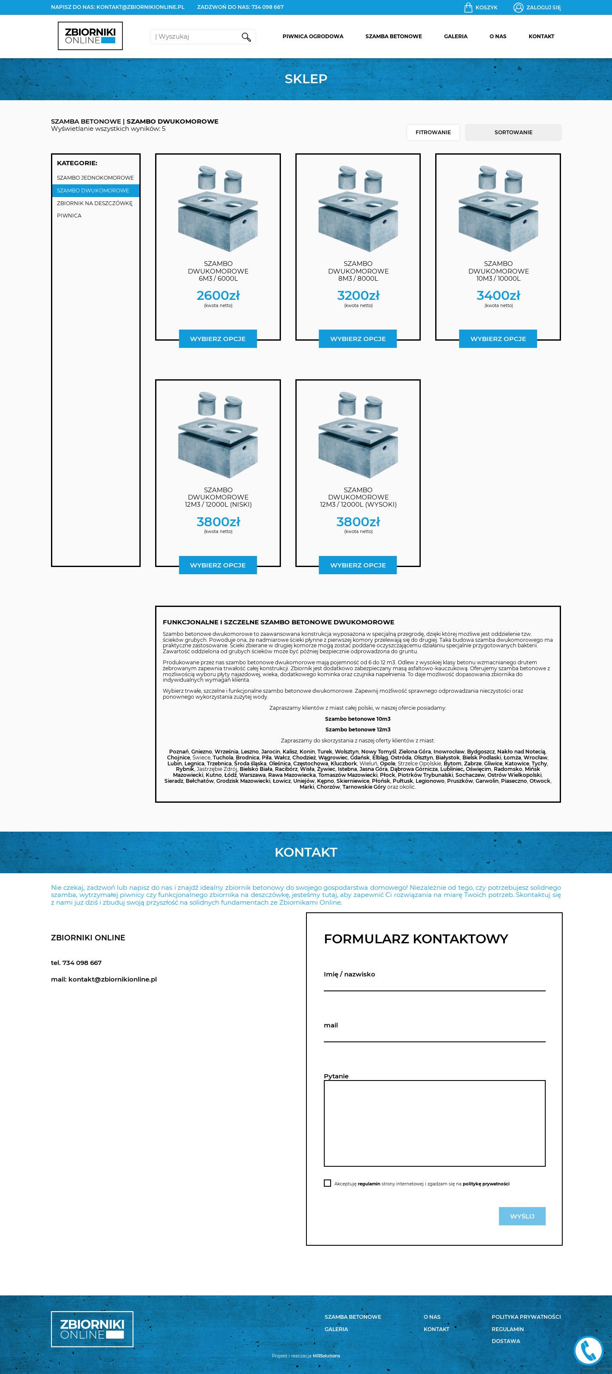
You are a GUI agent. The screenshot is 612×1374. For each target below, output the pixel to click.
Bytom (453, 763)
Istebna (347, 769)
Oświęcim (478, 769)
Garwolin (487, 781)
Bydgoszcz (481, 751)
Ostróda (401, 757)
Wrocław (535, 757)
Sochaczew (470, 775)
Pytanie (336, 1076)
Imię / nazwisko (349, 974)
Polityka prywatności (526, 1317)
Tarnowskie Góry (364, 787)
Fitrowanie (433, 132)
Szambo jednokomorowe (95, 178)
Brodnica (247, 757)
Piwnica (69, 215)
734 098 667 (267, 7)
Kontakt (541, 36)
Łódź (230, 775)
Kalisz (290, 751)
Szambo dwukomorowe (93, 190)
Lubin (174, 763)
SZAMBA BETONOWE (86, 121)
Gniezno (201, 751)
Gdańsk (360, 757)
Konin (307, 751)
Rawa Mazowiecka (292, 775)
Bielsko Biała (256, 769)
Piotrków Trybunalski (425, 775)
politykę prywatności (486, 1184)
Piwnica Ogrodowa (313, 36)
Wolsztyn (347, 751)
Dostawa (506, 1341)
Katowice (517, 763)
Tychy (539, 763)
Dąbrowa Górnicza (414, 769)
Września (226, 751)
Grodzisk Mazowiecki (243, 781)
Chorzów (328, 787)
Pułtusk (403, 781)
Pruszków (460, 781)
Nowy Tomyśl (378, 751)
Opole (387, 763)
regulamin (369, 1184)
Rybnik (185, 769)
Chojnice (178, 757)
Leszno (250, 751)
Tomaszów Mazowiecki (347, 775)
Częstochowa (310, 763)
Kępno (325, 781)
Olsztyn (423, 757)
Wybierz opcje (218, 339)
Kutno (214, 775)
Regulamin (508, 1329)
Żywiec (326, 769)
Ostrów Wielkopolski (514, 775)
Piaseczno (514, 781)
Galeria (456, 36)
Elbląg (380, 757)
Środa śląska (250, 763)
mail (331, 1025)
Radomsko (508, 769)
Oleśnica (280, 763)
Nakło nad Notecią (521, 751)
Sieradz (173, 781)
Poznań (179, 751)
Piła (267, 757)
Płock (387, 775)
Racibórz (286, 769)
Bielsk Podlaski (481, 757)
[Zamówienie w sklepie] (513, 132)
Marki (307, 787)
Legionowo (430, 781)
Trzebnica (219, 763)
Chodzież (304, 757)
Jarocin (270, 751)
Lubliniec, (452, 769)
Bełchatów (200, 781)
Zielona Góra (415, 751)
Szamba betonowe (394, 36)
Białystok (448, 757)
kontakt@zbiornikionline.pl (140, 7)
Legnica (194, 763)
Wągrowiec (333, 757)
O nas (498, 36)
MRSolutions (326, 1356)
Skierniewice (353, 781)
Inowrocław (449, 751)
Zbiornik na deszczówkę (95, 203)
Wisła (307, 769)
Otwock (540, 781)
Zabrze (473, 763)
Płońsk (381, 781)
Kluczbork (344, 763)
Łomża (512, 757)
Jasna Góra (374, 769)
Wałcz (282, 757)
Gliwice (493, 763)
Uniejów (303, 781)
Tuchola (223, 757)
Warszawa (252, 775)
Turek (324, 751)
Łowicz (282, 781)
